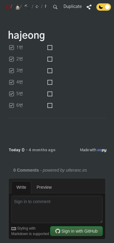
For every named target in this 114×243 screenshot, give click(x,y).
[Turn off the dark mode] (103, 9)
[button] (7, 7)
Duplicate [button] (73, 7)
